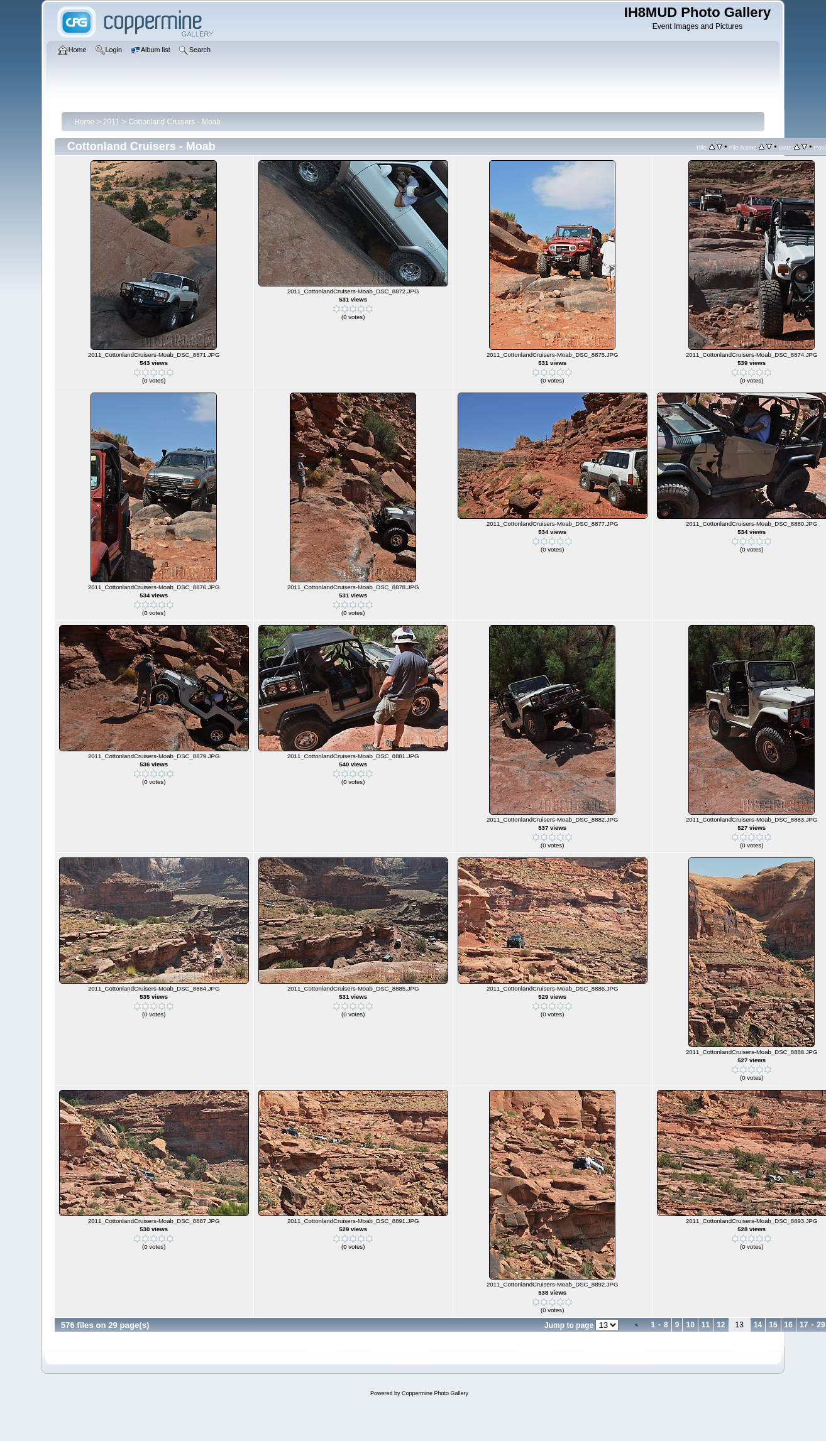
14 (758, 1324)
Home (84, 121)
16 (789, 1324)
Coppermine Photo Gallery (435, 1393)
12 (721, 1324)
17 (804, 1324)
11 (706, 1324)
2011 (111, 121)
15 (773, 1324)
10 (690, 1324)
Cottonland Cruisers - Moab (174, 121)
